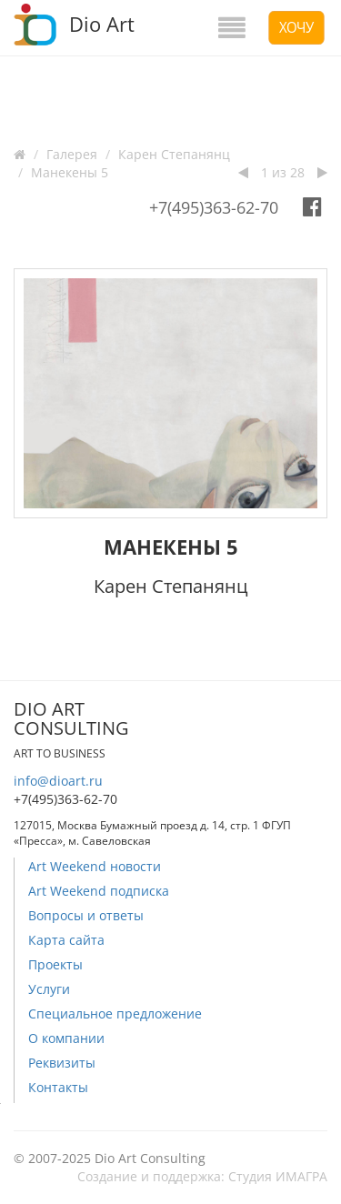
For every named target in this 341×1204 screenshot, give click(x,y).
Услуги (49, 989)
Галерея (71, 154)
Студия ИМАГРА (277, 1176)
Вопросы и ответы (86, 915)
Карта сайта (66, 939)
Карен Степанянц (174, 154)
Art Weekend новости (94, 866)
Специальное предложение (115, 1013)
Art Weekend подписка (98, 890)
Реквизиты (61, 1062)
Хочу (296, 27)
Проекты (55, 964)
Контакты (58, 1087)
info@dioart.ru (58, 780)
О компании (66, 1038)
